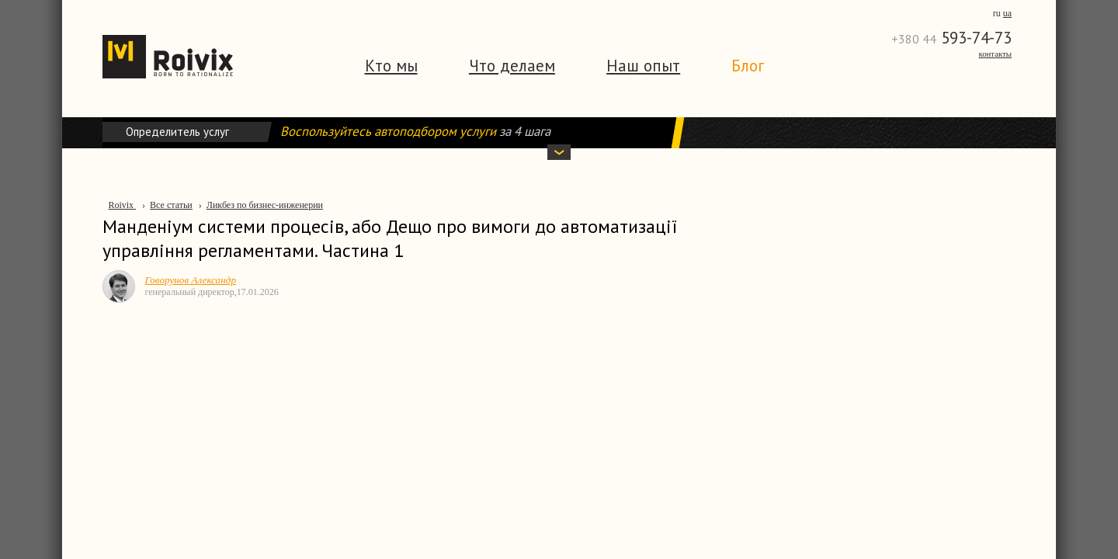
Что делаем (512, 65)
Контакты (995, 53)
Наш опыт (643, 65)
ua (1007, 13)
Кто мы (391, 65)
